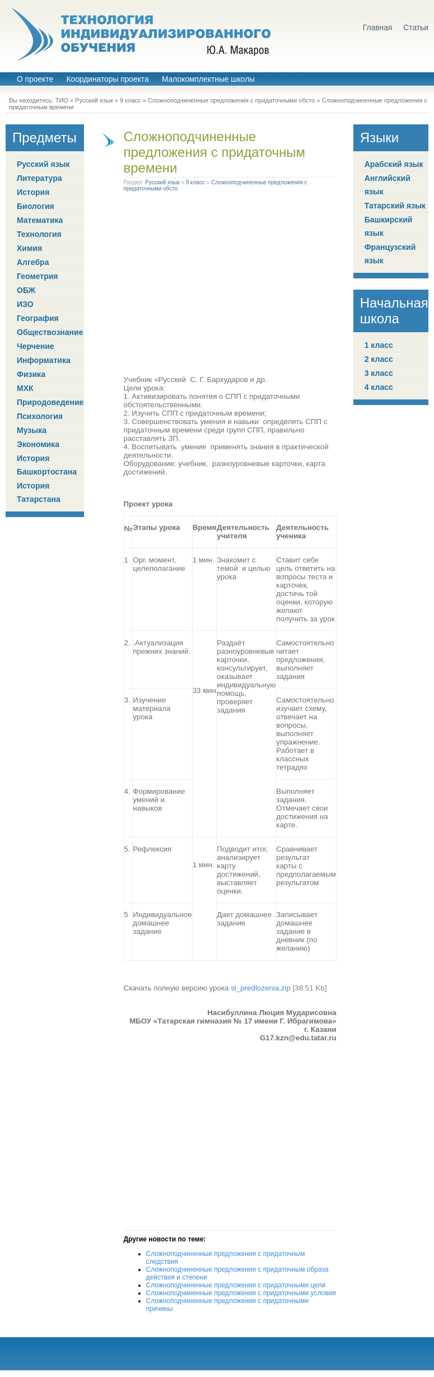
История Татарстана (38, 492)
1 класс (379, 345)
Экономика (38, 444)
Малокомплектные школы (208, 79)
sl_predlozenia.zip (261, 988)
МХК (25, 388)
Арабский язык (394, 164)
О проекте (35, 79)
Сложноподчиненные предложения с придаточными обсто (231, 100)
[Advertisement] (105, 285)
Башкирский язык (389, 226)
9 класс (130, 100)
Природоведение (50, 402)
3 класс (379, 373)
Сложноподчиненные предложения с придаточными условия (241, 1293)
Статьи (415, 28)
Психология (40, 416)
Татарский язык (395, 205)
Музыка (31, 430)
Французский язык (390, 254)
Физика (31, 374)
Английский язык (387, 185)
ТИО (61, 100)
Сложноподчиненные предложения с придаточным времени (215, 152)
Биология (35, 206)
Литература (39, 178)
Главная (378, 28)
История (33, 192)
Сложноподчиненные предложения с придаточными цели (236, 1285)
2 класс (379, 359)
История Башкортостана (47, 465)
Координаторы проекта (107, 79)
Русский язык (94, 100)
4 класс (379, 387)
